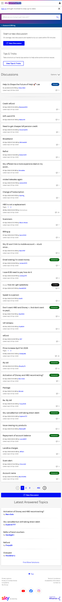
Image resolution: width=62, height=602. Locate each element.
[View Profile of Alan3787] (22, 250)
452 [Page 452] (38, 488)
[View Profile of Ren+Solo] (22, 379)
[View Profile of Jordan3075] (23, 263)
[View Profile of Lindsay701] (23, 276)
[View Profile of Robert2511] (22, 155)
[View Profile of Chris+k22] (22, 464)
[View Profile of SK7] (21, 339)
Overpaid (7, 553)
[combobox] (28, 17)
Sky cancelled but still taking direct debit (21, 413)
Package (6, 388)
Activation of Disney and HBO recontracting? (23, 375)
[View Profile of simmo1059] (23, 183)
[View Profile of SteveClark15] (23, 130)
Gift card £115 (9, 116)
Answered (54, 259)
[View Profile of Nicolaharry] (10, 556)
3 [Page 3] (29, 488)
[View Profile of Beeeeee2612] (23, 107)
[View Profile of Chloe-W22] (21, 88)
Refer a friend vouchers (13, 532)
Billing (6, 231)
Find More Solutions (31, 562)
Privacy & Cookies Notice (9, 580)
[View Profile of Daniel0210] (22, 288)
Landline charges (10, 448)
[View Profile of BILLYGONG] (22, 476)
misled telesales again (12, 179)
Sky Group (5, 585)
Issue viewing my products (15, 425)
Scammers (7, 219)
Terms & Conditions (54, 578)
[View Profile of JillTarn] (22, 451)
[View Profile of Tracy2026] (22, 404)
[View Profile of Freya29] (9, 545)
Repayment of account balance (17, 435)
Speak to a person (11, 295)
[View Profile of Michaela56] (23, 142)
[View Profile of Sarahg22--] (10, 535)
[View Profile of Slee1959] (21, 314)
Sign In (59, 3)
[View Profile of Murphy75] (22, 366)
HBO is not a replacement (14, 204)
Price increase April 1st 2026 (15, 348)
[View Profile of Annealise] (22, 170)
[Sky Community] (13, 3)
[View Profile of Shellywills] (22, 353)
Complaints (5, 582)
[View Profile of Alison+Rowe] (23, 222)
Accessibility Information (52, 580)
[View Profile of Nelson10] (22, 119)
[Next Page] (44, 488)
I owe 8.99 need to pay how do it (17, 272)
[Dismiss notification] (59, 9)
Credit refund (9, 103)
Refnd (5, 151)
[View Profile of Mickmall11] (22, 429)
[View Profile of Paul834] (21, 326)
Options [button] (54, 75)
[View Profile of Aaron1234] (22, 235)
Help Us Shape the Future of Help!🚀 (19, 84)
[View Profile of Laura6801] (23, 439)
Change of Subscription (13, 192)
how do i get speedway (18, 285)
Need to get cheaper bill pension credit (20, 126)
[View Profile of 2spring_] (22, 195)
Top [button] (32, 574)
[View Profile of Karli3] (20, 298)
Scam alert (7, 460)
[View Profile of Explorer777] (23, 416)
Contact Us (56, 582)
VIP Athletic (8, 323)
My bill (5, 362)
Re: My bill (7, 400)
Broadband (8, 139)
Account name (9, 473)
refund (6, 335)
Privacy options (6, 578)
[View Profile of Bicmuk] (21, 391)
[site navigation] (2, 3)
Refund (6, 542)
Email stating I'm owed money (16, 259)
